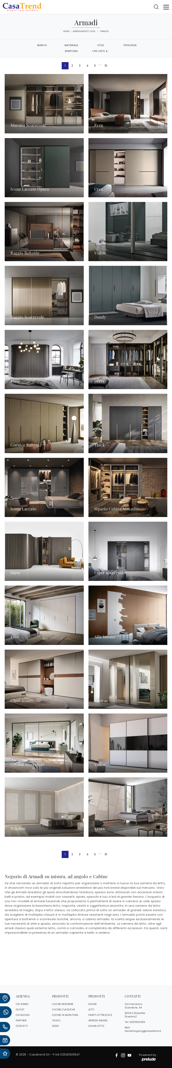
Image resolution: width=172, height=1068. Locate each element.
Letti (91, 1009)
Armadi (104, 31)
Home (66, 31)
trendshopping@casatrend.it (143, 1031)
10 (106, 66)
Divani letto (96, 1026)
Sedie (55, 1026)
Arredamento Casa (84, 31)
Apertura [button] (71, 51)
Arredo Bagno (98, 1020)
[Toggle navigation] (166, 7)
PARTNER (21, 1020)
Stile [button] (100, 45)
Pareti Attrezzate (100, 1015)
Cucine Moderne (62, 1004)
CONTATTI (22, 1026)
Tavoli (56, 1020)
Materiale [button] (71, 45)
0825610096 (137, 1022)
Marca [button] (42, 45)
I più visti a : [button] (100, 51)
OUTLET (20, 1009)
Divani (92, 1004)
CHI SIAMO (22, 1004)
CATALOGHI (23, 1015)
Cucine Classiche (63, 1009)
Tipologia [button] (130, 45)
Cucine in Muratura (65, 1015)
